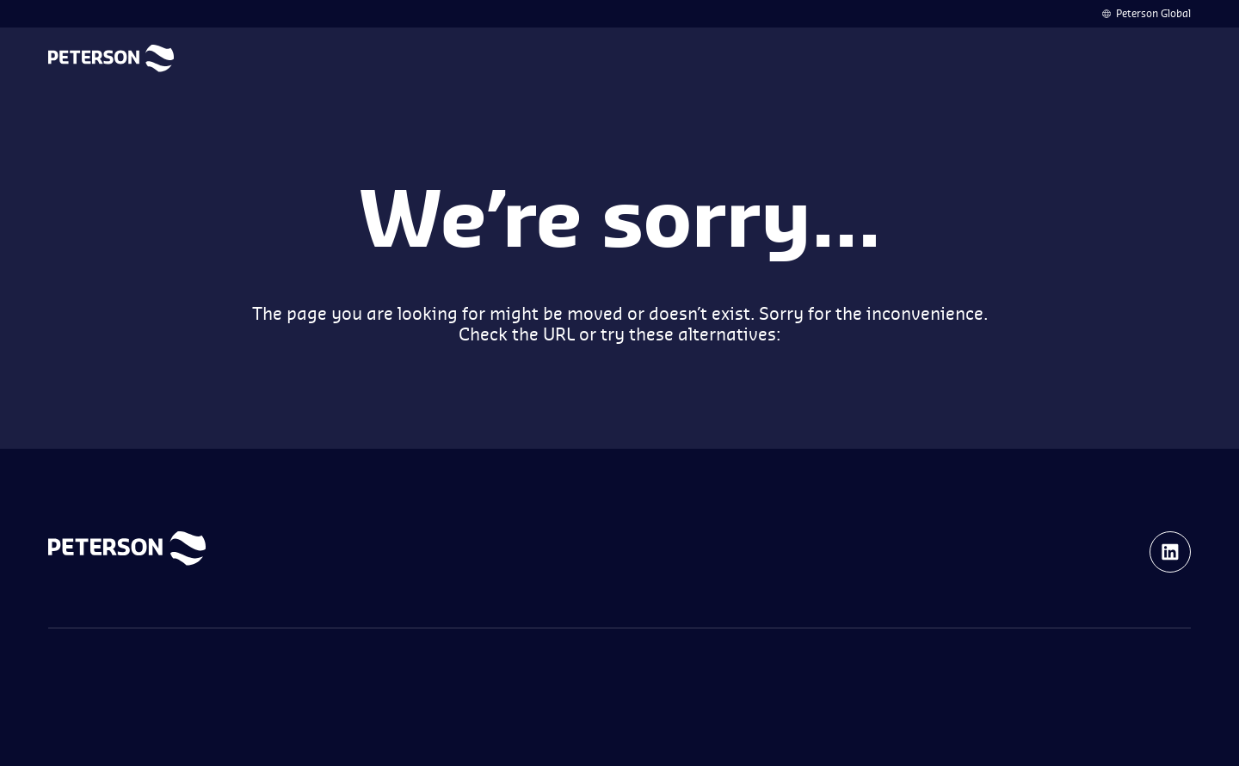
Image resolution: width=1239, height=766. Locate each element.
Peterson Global (1153, 14)
